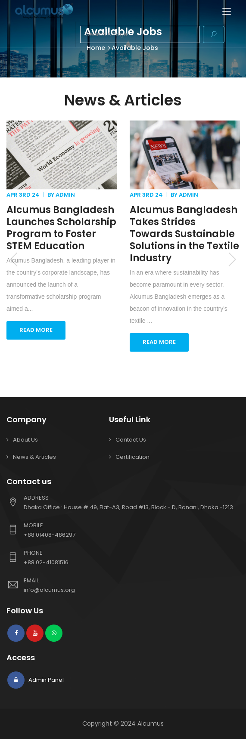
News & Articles (34, 457)
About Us (25, 440)
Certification (132, 457)
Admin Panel (45, 680)
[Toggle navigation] (226, 11)
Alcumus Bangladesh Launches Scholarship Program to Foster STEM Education (61, 228)
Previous (14, 258)
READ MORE (36, 330)
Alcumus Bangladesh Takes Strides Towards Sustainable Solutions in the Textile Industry (184, 234)
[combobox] (139, 34)
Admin (65, 195)
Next (232, 258)
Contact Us (130, 440)
